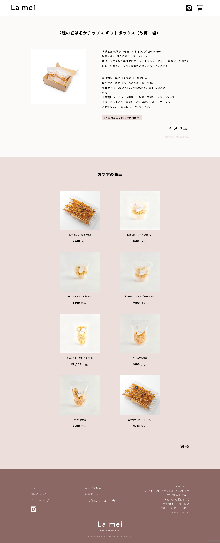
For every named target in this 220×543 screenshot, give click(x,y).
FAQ (33, 487)
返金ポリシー (93, 494)
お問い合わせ (93, 487)
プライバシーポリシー (44, 500)
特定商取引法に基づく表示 (101, 500)
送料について (39, 494)
